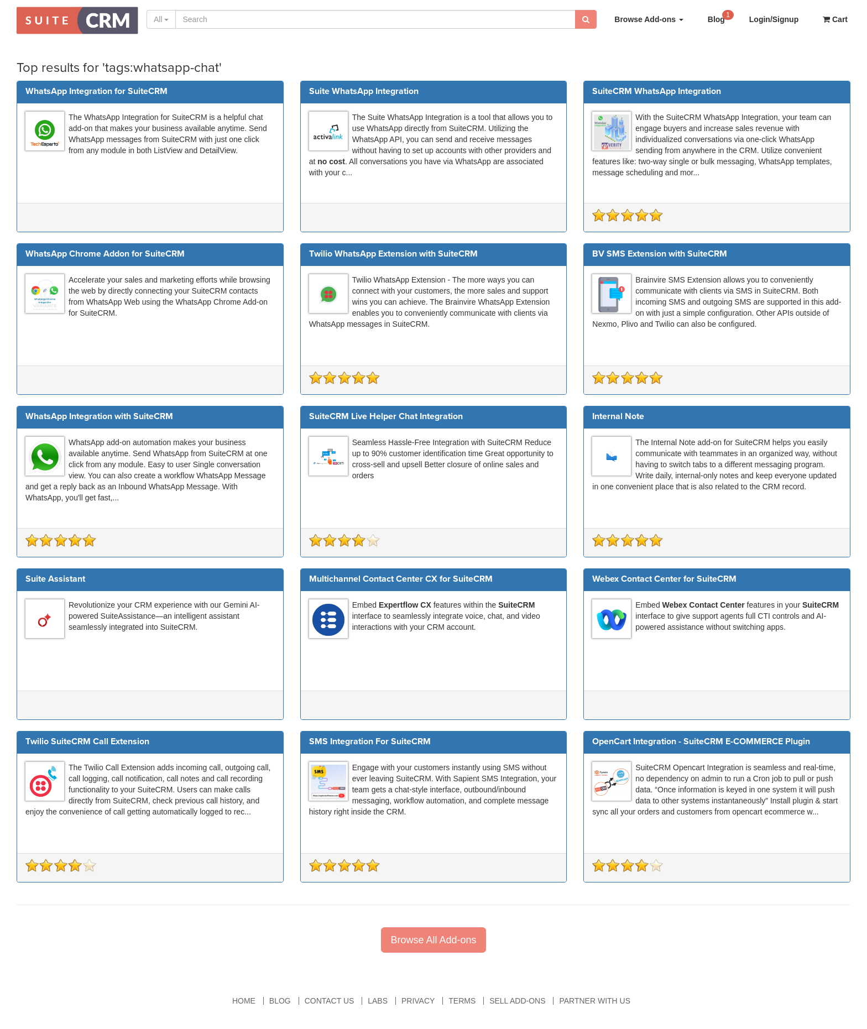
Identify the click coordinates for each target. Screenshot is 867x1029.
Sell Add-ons (517, 1000)
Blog (721, 16)
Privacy (418, 1000)
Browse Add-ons (648, 19)
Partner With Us (594, 1000)
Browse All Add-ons (433, 940)
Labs (378, 1000)
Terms (462, 1000)
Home (243, 1000)
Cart (835, 19)
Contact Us (329, 1000)
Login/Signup (773, 19)
